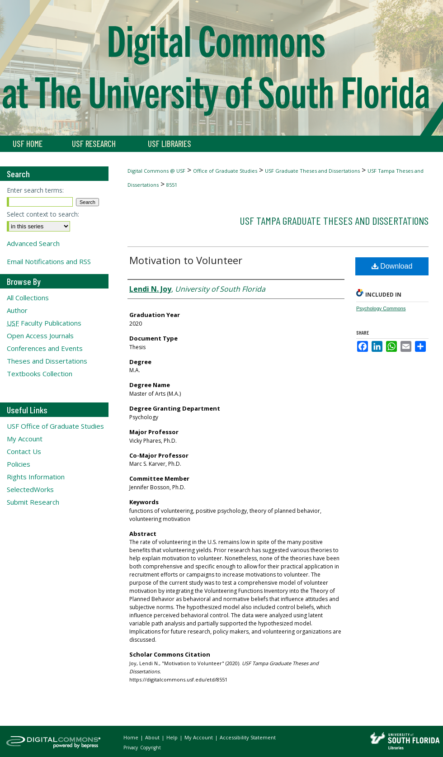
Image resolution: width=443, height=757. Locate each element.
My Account (24, 438)
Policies (18, 463)
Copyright (150, 747)
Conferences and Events (45, 348)
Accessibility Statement (248, 737)
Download (392, 266)
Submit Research (33, 501)
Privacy (131, 747)
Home (131, 737)
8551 (171, 184)
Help (172, 737)
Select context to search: (43, 214)
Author (17, 310)
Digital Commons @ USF (156, 170)
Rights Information (36, 476)
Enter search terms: (35, 190)
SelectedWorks (30, 489)
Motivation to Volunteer (185, 260)
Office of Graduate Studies (225, 170)
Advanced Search (33, 243)
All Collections (28, 297)
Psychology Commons (380, 308)
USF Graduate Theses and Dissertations (312, 170)
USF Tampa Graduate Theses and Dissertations (334, 220)
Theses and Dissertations (47, 360)
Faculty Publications (44, 322)
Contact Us (24, 451)
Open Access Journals (40, 335)
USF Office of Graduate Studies (55, 426)
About (153, 737)
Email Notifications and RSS (49, 261)
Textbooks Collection (39, 373)
